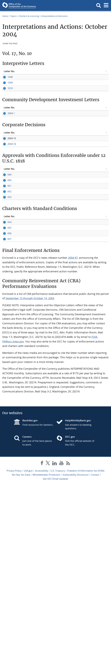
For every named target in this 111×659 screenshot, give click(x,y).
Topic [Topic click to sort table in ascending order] (28, 71)
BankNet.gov (30, 594)
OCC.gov (70, 611)
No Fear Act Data (21, 649)
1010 (6, 126)
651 (6, 318)
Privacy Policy (14, 644)
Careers (27, 611)
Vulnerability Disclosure (75, 649)
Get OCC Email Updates (55, 653)
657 (6, 410)
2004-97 (73, 432)
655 (6, 389)
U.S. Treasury (57, 644)
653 (6, 349)
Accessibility (41, 644)
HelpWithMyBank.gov (78, 594)
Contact (95, 649)
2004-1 (7, 189)
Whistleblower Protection (46, 649)
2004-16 (8, 248)
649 (6, 288)
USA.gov (28, 644)
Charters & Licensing (29, 16)
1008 (6, 77)
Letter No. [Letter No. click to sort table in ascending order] (9, 71)
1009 (6, 95)
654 (6, 380)
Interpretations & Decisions (54, 16)
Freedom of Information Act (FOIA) (85, 644)
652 (6, 330)
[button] (98, 5)
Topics (13, 16)
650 (6, 306)
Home (5, 16)
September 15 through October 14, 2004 (29, 472)
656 (6, 398)
